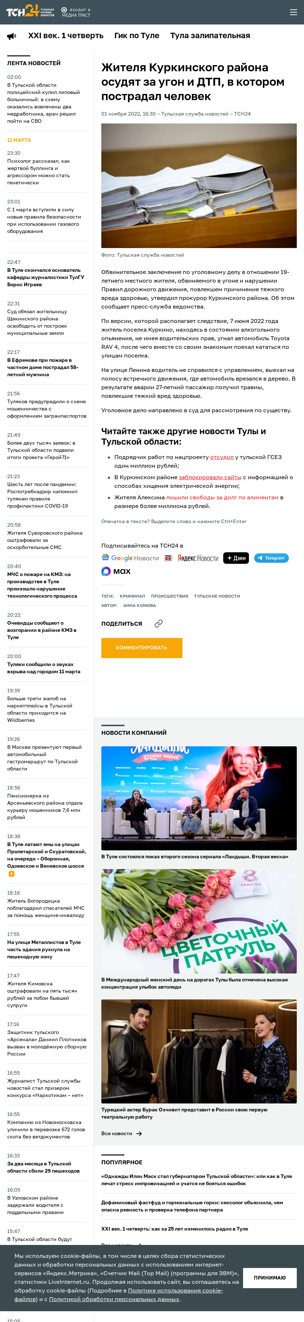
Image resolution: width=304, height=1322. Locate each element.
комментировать (142, 648)
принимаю (270, 1278)
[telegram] (271, 558)
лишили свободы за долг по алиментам (222, 498)
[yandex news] (191, 558)
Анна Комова (139, 606)
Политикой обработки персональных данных (114, 1300)
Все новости (116, 1133)
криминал (132, 596)
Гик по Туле (136, 36)
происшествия (169, 596)
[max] (116, 571)
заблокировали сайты (210, 478)
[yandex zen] (236, 558)
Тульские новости (217, 596)
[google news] (130, 558)
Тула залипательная (210, 36)
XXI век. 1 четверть (65, 36)
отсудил (222, 457)
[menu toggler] (294, 12)
